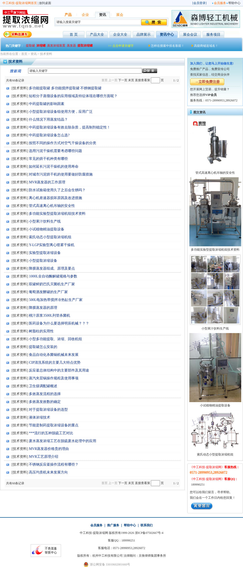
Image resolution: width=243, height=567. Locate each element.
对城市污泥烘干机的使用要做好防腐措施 (61, 174)
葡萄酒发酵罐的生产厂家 (48, 292)
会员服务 (220, 3)
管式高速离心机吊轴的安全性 (52, 206)
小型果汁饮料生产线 (45, 221)
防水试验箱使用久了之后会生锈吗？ (57, 190)
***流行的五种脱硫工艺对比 (51, 433)
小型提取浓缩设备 (43, 261)
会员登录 (199, 3)
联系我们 (146, 525)
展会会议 (190, 34)
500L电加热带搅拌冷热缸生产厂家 (56, 300)
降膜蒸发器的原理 (43, 308)
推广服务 (113, 525)
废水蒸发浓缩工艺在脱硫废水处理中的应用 (62, 441)
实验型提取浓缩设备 (45, 253)
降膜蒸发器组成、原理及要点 (52, 268)
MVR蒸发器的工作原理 (47, 182)
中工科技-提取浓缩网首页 (20, 3)
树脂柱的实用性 (41, 331)
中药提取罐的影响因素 (46, 104)
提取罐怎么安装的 (43, 347)
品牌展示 (143, 34)
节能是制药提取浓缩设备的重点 (53, 425)
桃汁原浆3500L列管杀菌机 (49, 315)
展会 (119, 15)
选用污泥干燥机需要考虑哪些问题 (55, 151)
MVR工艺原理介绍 (43, 457)
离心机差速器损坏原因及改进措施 (55, 198)
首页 (24, 54)
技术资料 (46, 54)
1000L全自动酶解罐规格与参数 (53, 276)
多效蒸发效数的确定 (45, 402)
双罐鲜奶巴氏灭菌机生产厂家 (52, 284)
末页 (131, 80)
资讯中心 (167, 34)
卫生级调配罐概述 (43, 386)
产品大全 (97, 34)
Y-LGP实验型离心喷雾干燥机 (51, 245)
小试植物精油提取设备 (46, 229)
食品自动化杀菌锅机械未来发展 (53, 355)
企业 (85, 15)
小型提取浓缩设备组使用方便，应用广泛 (61, 112)
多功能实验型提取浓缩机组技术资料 (57, 213)
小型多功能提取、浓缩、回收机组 (55, 339)
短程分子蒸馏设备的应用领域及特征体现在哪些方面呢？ (73, 96)
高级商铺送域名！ (206, 46)
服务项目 (213, 34)
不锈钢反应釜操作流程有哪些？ (53, 464)
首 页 (74, 34)
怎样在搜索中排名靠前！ (167, 46)
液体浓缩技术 (39, 417)
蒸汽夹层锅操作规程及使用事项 (53, 378)
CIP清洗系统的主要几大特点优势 (54, 362)
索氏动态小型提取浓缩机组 (50, 237)
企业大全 (120, 34)
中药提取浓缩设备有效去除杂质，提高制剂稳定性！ (69, 127)
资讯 (102, 15)
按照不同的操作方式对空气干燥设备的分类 (62, 143)
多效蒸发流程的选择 (45, 394)
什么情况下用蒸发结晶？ (48, 119)
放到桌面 (45, 3)
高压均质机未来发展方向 (48, 472)
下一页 (122, 80)
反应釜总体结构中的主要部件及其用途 (59, 370)
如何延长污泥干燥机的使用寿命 (53, 166)
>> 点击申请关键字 (121, 46)
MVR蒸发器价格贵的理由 (49, 449)
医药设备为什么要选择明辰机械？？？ (59, 323)
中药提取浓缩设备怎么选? (49, 135)
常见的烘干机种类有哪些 (48, 159)
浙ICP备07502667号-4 (149, 533)
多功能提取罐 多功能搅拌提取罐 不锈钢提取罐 (65, 88)
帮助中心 (234, 3)
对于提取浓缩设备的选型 (48, 409)
